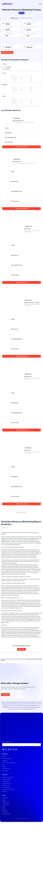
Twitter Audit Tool (32, 749)
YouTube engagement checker (32, 750)
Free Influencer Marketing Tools (28, 754)
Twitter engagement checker (20, 749)
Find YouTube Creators (13, 754)
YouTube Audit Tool (7, 752)
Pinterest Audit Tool (18, 752)
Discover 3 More (21, 557)
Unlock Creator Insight (21, 179)
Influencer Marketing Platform (8, 704)
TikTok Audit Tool (18, 750)
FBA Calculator (37, 752)
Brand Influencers (21, 704)
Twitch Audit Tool (27, 752)
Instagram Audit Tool (7, 749)
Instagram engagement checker (33, 747)
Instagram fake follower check (16, 747)
